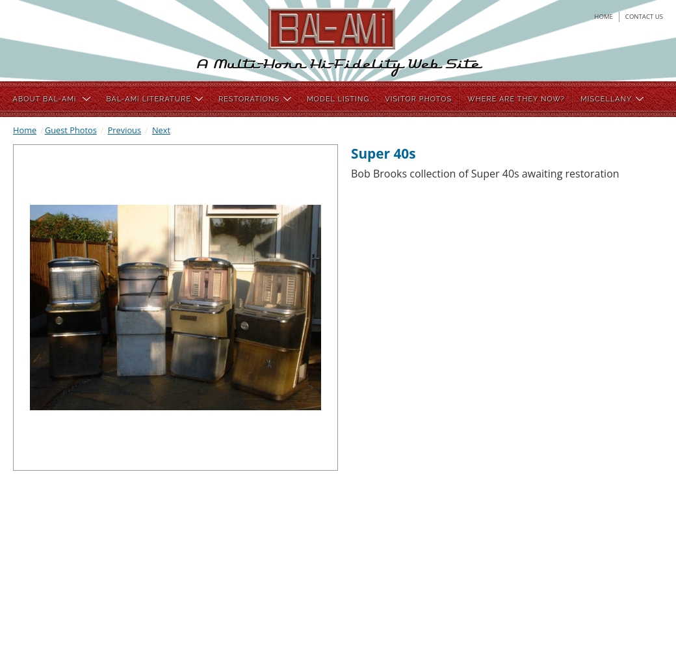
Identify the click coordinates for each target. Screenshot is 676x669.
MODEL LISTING (338, 99)
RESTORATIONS (254, 99)
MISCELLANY (612, 99)
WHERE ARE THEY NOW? (516, 99)
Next (161, 130)
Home (24, 130)
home (603, 16)
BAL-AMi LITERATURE (154, 99)
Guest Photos (71, 130)
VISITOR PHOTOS (418, 99)
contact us (644, 16)
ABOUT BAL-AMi (52, 99)
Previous (124, 130)
